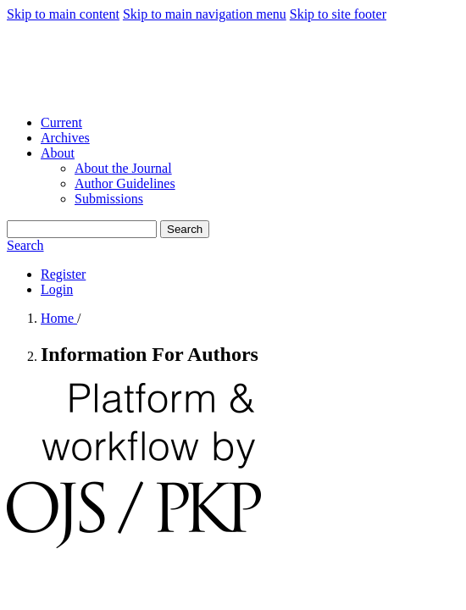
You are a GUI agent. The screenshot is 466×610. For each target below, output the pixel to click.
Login (57, 289)
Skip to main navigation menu (204, 14)
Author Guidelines (125, 183)
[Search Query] (82, 229)
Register (63, 274)
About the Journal (123, 168)
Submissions (109, 198)
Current (61, 122)
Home (59, 318)
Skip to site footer (338, 14)
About (58, 153)
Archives (65, 137)
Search (184, 229)
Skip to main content (63, 14)
